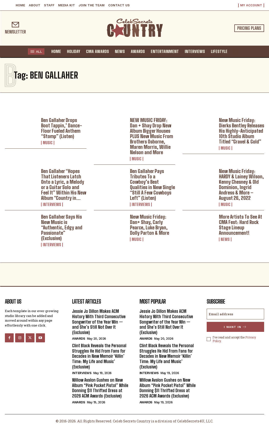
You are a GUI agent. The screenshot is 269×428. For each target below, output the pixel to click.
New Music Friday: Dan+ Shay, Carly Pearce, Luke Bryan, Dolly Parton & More (149, 225)
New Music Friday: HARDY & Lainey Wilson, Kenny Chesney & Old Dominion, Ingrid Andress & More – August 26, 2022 (241, 184)
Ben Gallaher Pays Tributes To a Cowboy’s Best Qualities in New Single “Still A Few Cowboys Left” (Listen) (152, 184)
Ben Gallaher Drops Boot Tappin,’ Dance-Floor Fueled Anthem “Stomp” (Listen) (61, 128)
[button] (235, 51)
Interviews (52, 204)
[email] (235, 314)
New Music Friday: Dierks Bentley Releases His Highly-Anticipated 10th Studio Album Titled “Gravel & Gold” (241, 130)
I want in (235, 327)
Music (48, 143)
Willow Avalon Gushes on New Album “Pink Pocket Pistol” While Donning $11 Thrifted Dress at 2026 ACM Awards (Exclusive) (100, 387)
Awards (78, 338)
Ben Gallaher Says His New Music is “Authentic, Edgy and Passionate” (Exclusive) (61, 227)
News (225, 239)
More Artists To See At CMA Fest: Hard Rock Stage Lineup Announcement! (240, 225)
